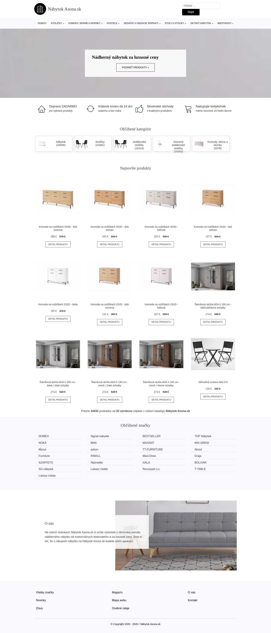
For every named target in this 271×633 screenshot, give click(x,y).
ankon (94, 449)
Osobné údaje (120, 608)
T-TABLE (200, 469)
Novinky (41, 600)
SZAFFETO (46, 462)
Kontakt (192, 600)
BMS (94, 442)
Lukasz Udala (47, 475)
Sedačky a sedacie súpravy (141, 23)
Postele (112, 23)
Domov (42, 23)
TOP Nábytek (203, 436)
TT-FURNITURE (152, 449)
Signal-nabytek (100, 436)
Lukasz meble (99, 469)
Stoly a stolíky (174, 23)
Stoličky (56, 23)
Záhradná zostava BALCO (213, 382)
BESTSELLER (151, 436)
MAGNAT (148, 442)
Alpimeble (97, 462)
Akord (198, 449)
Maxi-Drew (149, 455)
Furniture (44, 455)
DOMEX (44, 436)
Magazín (117, 592)
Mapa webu (119, 600)
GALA (146, 462)
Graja (198, 455)
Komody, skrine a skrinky (84, 23)
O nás (191, 592)
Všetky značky (45, 592)
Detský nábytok (201, 23)
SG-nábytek (46, 469)
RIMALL (96, 455)
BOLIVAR (200, 462)
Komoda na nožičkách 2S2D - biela (58, 304)
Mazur (42, 449)
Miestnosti (224, 23)
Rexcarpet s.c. (151, 469)
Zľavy (39, 608)
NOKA (42, 442)
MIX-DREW (202, 442)
